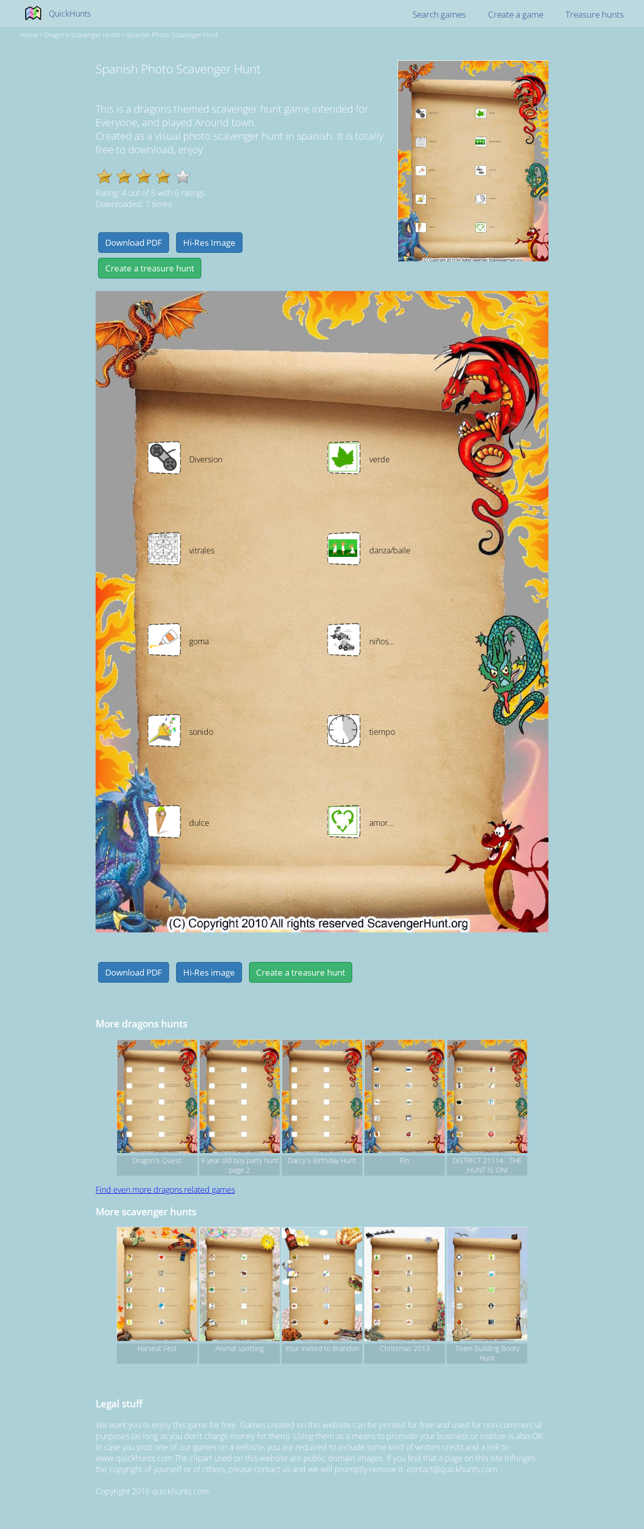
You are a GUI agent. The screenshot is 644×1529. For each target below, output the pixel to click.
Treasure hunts (595, 14)
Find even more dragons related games (165, 1189)
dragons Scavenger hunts (82, 34)
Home (29, 34)
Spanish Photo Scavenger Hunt (172, 34)
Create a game (515, 14)
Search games (439, 14)
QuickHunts (70, 13)
